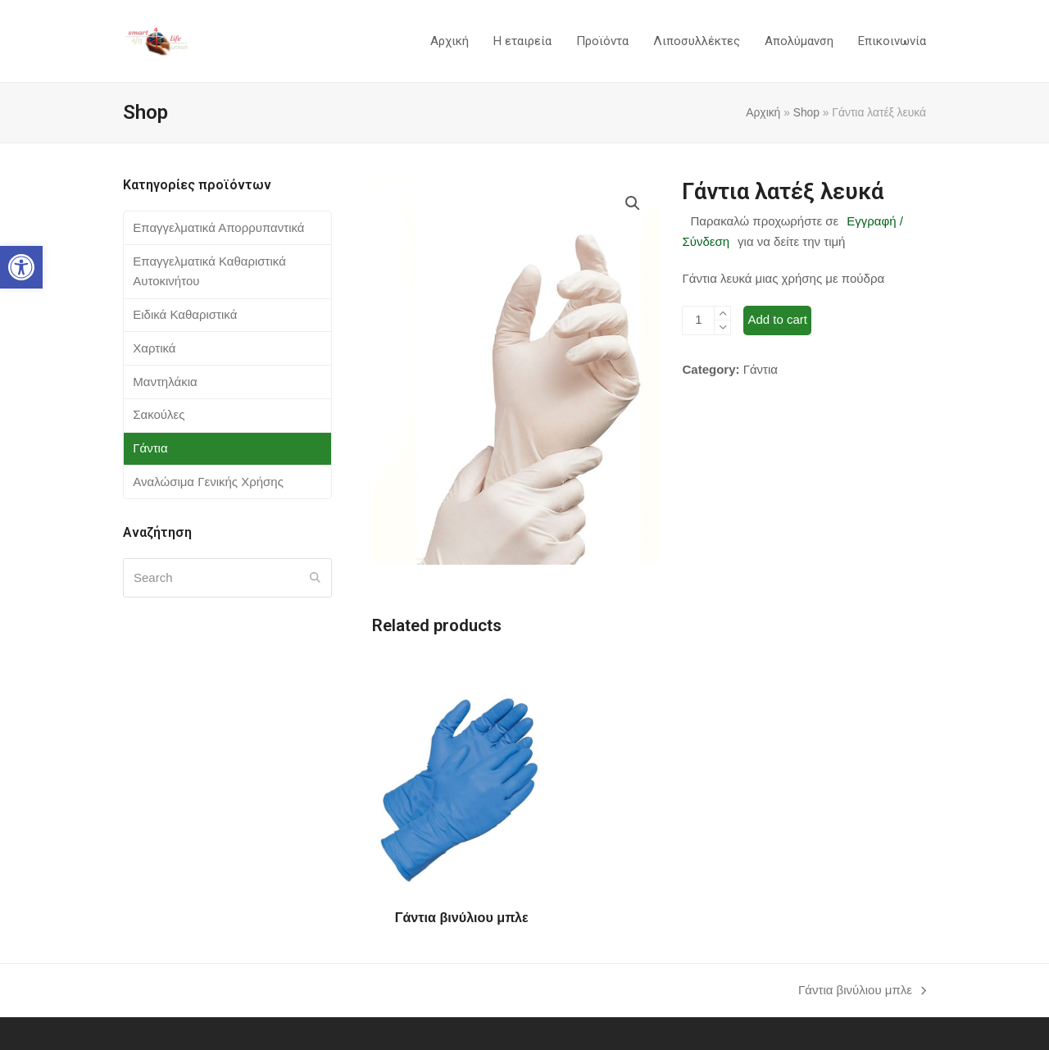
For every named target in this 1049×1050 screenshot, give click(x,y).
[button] (21, 267)
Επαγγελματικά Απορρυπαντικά (218, 227)
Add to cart (777, 319)
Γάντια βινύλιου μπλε (862, 992)
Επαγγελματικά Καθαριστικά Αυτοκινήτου (209, 271)
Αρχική (763, 112)
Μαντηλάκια (165, 382)
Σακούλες (158, 414)
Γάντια (760, 369)
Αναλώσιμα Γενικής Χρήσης (208, 482)
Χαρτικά (154, 348)
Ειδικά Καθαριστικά (185, 314)
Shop (806, 112)
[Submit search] (315, 578)
